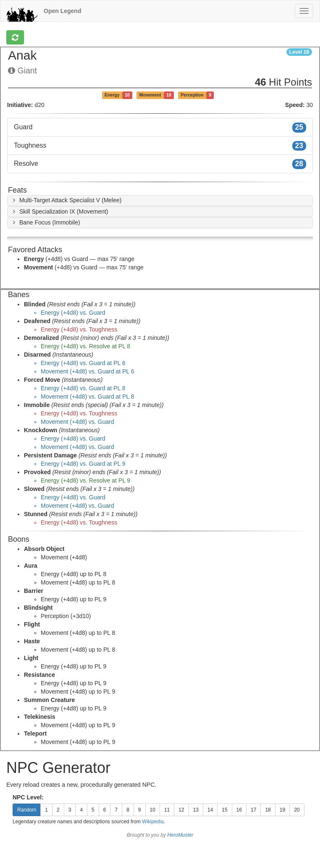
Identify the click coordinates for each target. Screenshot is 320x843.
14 (210, 810)
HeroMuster (180, 835)
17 (253, 810)
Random (26, 810)
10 (152, 810)
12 (181, 810)
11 (167, 810)
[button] (65, 200)
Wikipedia (153, 822)
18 (267, 810)
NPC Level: (28, 797)
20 (296, 810)
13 (196, 810)
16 (239, 810)
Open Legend (62, 11)
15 (224, 810)
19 (282, 810)
